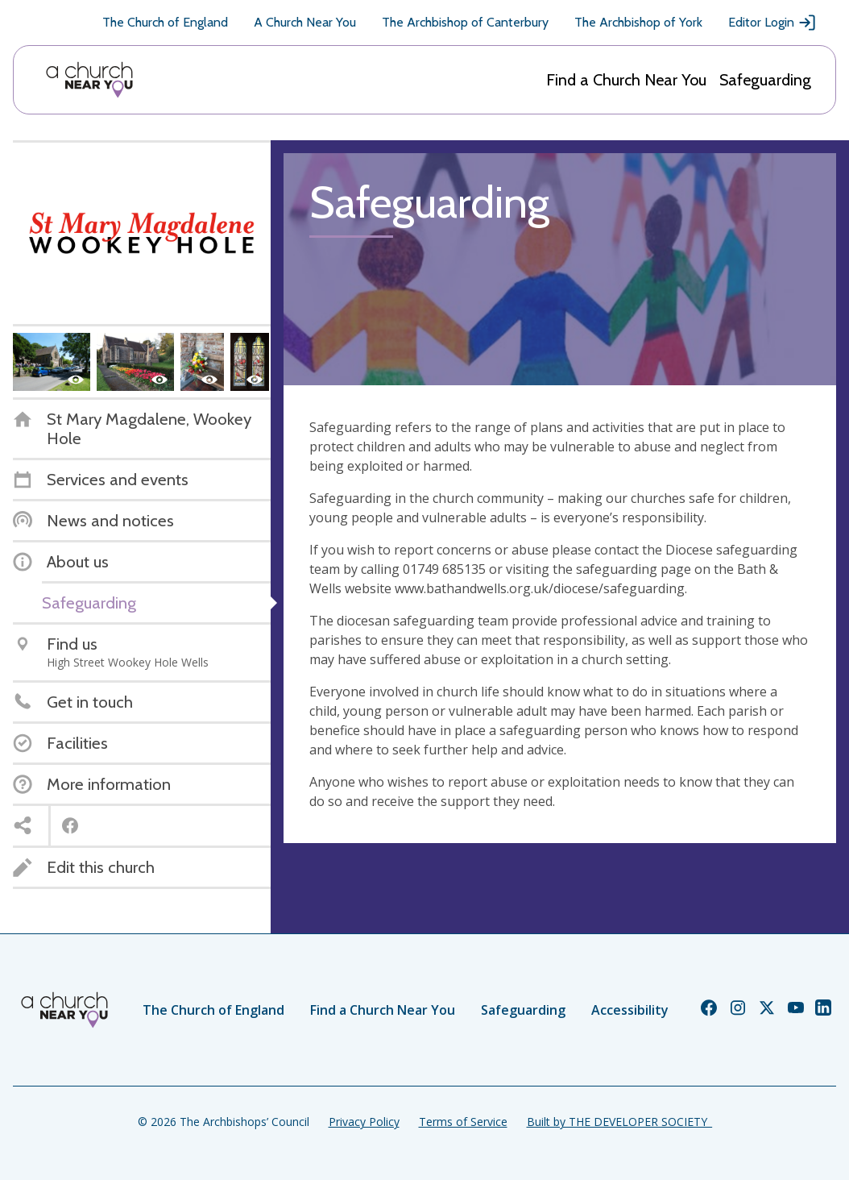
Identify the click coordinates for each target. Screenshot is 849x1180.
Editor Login (772, 22)
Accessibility (630, 1010)
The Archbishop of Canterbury (465, 22)
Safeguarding (765, 79)
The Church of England (165, 22)
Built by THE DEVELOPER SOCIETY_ (619, 1121)
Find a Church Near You (626, 79)
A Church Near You (305, 22)
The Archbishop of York (638, 22)
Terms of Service (463, 1121)
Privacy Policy (364, 1121)
